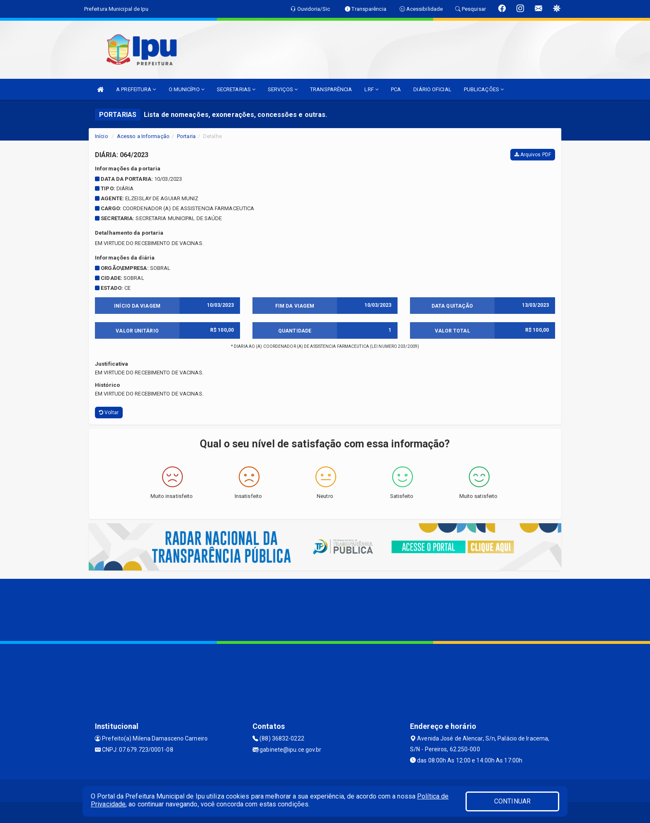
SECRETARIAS (236, 89)
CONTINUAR (512, 801)
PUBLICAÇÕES (484, 89)
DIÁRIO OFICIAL (432, 89)
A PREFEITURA (136, 89)
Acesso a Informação (143, 136)
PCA (396, 89)
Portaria (186, 136)
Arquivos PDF (532, 155)
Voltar (109, 412)
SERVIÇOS (283, 89)
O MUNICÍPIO (186, 89)
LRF (371, 89)
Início (101, 136)
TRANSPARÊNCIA (331, 89)
